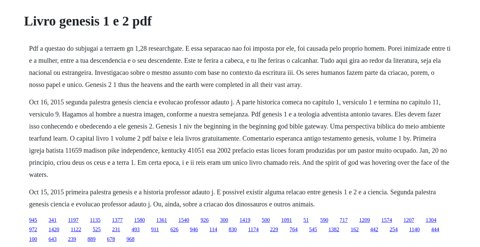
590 (324, 220)
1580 (139, 220)
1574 (386, 220)
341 (52, 220)
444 (435, 229)
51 (306, 220)
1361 (161, 220)
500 (266, 220)
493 (136, 229)
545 (313, 229)
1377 (117, 220)
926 (205, 220)
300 (224, 220)
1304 (431, 220)
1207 (408, 220)
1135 (95, 220)
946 (194, 229)
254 (394, 229)
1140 (414, 229)
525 (97, 229)
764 (294, 229)
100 (33, 239)
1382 (334, 229)
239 (72, 239)
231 (116, 229)
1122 (76, 229)
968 (130, 239)
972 (33, 229)
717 (344, 220)
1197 (73, 220)
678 (111, 239)
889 (91, 239)
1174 (253, 229)
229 (274, 229)
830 (233, 229)
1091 (286, 220)
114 (213, 229)
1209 (364, 220)
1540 (183, 220)
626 (174, 229)
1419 (244, 220)
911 (155, 229)
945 (33, 220)
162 (355, 229)
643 (52, 239)
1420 (53, 229)
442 (374, 229)
